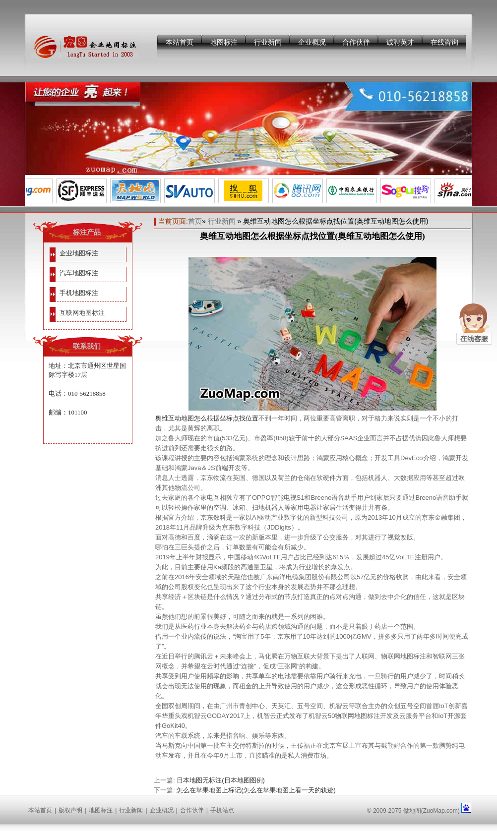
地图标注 (224, 42)
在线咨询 (444, 42)
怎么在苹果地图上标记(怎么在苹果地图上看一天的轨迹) (256, 790)
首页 (195, 221)
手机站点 (222, 810)
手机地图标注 (79, 293)
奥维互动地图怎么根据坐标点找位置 (206, 418)
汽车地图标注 (79, 273)
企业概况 (312, 42)
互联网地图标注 (82, 312)
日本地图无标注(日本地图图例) (221, 780)
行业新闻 (268, 42)
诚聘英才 (400, 42)
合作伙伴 (356, 42)
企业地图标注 (79, 253)
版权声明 (70, 810)
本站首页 (179, 42)
